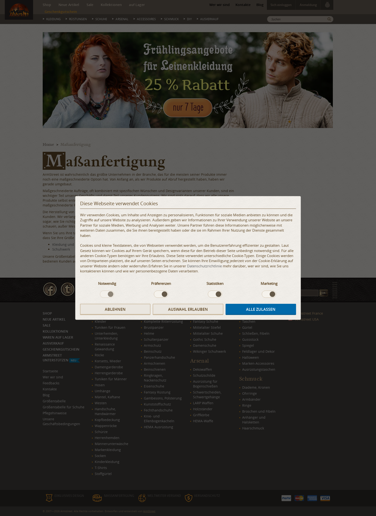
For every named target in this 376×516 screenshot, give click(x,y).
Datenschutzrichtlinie (204, 266)
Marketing (269, 283)
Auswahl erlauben (188, 309)
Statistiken (214, 283)
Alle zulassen (261, 309)
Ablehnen (115, 309)
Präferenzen (161, 283)
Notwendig (107, 283)
